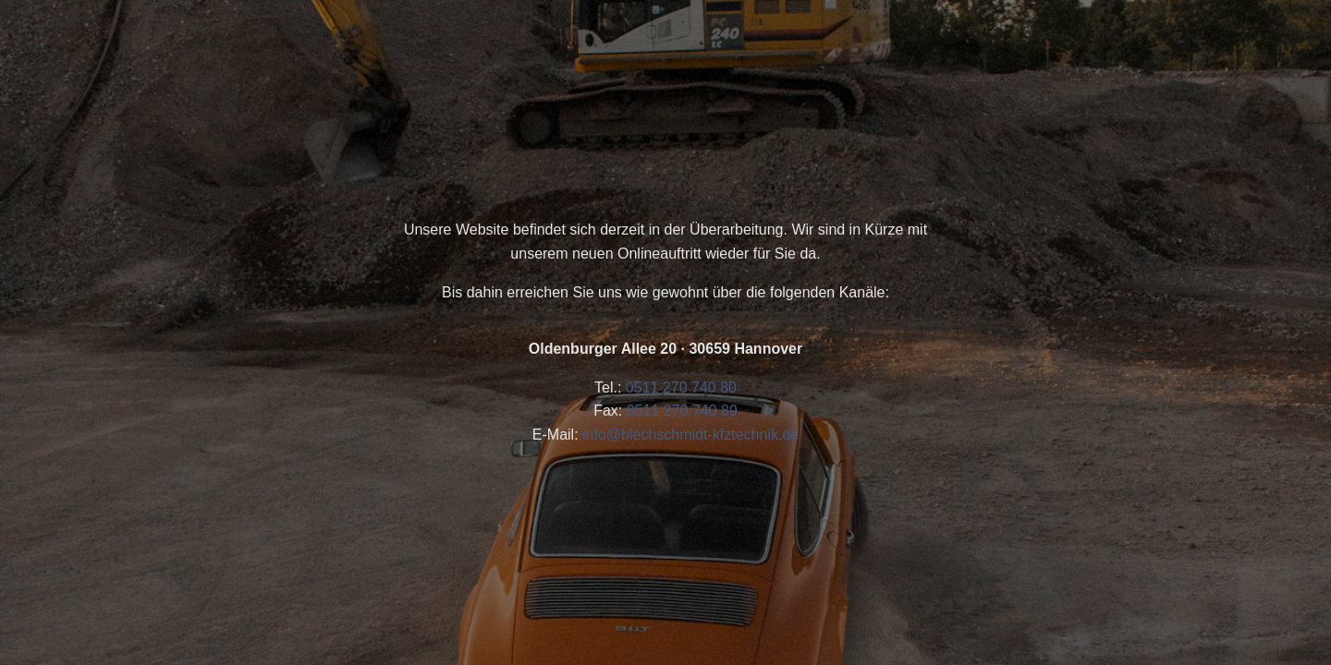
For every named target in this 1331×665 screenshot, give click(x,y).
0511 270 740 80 (681, 387)
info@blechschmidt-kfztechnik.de (690, 434)
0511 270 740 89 (682, 410)
